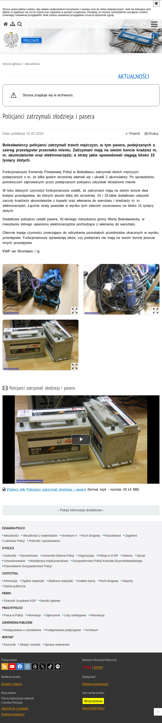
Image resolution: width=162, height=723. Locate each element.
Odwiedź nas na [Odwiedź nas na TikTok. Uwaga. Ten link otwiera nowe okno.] (50, 666)
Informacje (11, 581)
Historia (127, 555)
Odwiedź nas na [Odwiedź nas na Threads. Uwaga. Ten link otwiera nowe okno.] (35, 666)
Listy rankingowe (75, 615)
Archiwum (91, 630)
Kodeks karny (86, 581)
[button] (154, 24)
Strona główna (12, 64)
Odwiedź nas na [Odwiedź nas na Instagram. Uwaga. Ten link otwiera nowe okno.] (27, 666)
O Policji (8, 548)
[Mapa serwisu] (12, 24)
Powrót (133, 133)
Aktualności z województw (40, 535)
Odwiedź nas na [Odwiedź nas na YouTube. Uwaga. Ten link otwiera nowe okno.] (12, 666)
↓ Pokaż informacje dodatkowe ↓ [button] (81, 510)
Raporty (128, 581)
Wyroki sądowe (50, 600)
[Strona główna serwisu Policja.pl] (5, 24)
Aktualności (32, 64)
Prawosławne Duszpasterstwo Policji (28, 566)
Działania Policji (13, 528)
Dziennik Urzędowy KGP (20, 600)
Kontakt (8, 637)
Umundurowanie (14, 561)
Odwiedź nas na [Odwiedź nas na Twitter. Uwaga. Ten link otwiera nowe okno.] (42, 666)
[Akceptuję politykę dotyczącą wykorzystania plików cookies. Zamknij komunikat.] (156, 3)
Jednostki (10, 555)
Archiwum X (69, 535)
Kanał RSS (4, 666)
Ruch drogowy (90, 535)
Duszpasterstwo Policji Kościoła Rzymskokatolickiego (107, 561)
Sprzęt (140, 555)
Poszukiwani (112, 535)
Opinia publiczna (15, 586)
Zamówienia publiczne (17, 622)
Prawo (6, 593)
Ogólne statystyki (33, 581)
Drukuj (151, 133)
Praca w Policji (12, 608)
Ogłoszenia (52, 615)
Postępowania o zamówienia (22, 630)
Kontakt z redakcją (11, 684)
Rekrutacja (97, 615)
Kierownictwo (29, 555)
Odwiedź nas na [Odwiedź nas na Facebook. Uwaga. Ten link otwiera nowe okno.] (19, 666)
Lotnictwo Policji (14, 541)
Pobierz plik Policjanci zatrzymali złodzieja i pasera (46, 489)
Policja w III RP (108, 555)
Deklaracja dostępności (95, 684)
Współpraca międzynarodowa (49, 561)
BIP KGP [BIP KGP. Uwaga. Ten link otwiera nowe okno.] (98, 667)
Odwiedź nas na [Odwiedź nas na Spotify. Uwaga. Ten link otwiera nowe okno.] (57, 666)
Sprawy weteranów (57, 644)
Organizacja (86, 555)
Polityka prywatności (12, 714)
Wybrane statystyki (61, 581)
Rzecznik (10, 644)
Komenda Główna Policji (58, 555)
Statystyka (10, 573)
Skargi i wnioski (30, 644)
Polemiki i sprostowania (44, 541)
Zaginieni (131, 535)
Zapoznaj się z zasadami (14, 708)
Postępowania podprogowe (63, 630)
